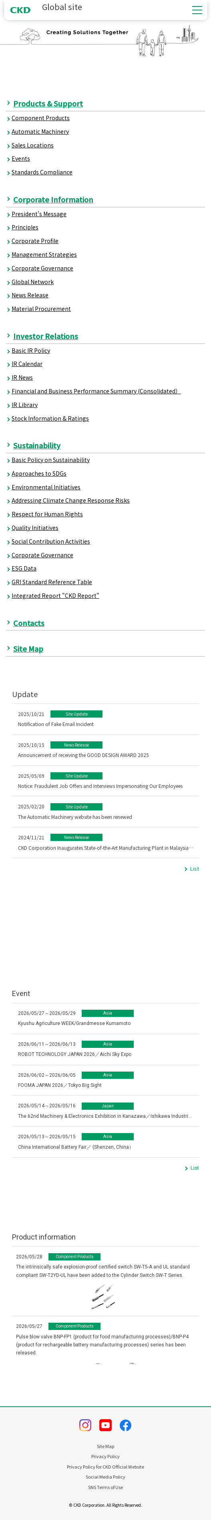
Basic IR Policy (31, 350)
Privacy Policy (105, 1456)
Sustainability (36, 445)
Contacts (28, 623)
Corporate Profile (35, 241)
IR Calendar (27, 364)
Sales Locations (33, 145)
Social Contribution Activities (51, 541)
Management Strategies (44, 254)
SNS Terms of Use (105, 1487)
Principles (25, 227)
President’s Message (39, 214)
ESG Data (24, 568)
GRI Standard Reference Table (52, 582)
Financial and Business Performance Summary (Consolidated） (96, 391)
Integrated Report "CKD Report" (55, 595)
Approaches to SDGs (39, 473)
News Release (30, 295)
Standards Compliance (42, 172)
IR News (22, 377)
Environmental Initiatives (46, 487)
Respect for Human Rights (47, 514)
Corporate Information (53, 199)
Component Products (41, 118)
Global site (46, 7)
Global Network (33, 282)
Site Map (28, 648)
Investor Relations (45, 336)
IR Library (25, 405)
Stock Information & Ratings (50, 418)
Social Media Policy (105, 1477)
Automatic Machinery (40, 131)
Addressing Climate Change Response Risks (71, 500)
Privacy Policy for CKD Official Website (105, 1467)
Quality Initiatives (35, 528)
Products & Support (48, 103)
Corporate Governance (42, 268)
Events (21, 158)
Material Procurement (41, 309)
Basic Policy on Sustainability (51, 460)
